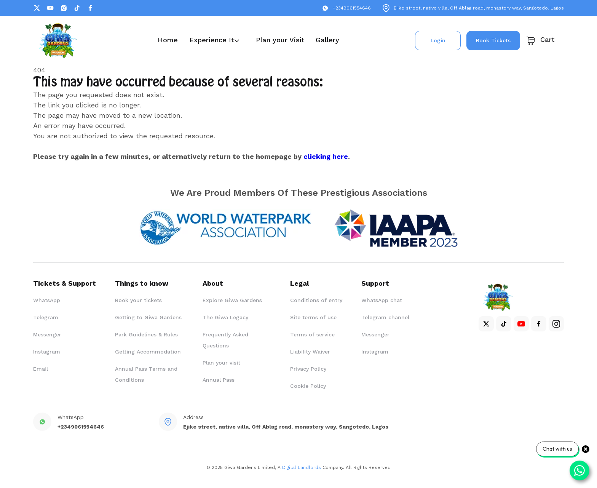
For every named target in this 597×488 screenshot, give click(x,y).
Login (438, 40)
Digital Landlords (301, 467)
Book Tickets (493, 40)
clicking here (325, 156)
